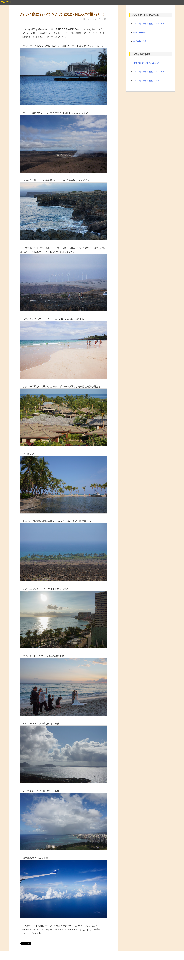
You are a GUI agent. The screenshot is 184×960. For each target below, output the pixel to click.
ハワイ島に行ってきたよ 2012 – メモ (148, 24)
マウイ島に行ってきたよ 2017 (146, 63)
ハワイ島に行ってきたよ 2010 (146, 81)
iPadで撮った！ (140, 32)
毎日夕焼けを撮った (141, 41)
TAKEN (6, 2)
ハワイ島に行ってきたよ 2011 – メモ (148, 72)
